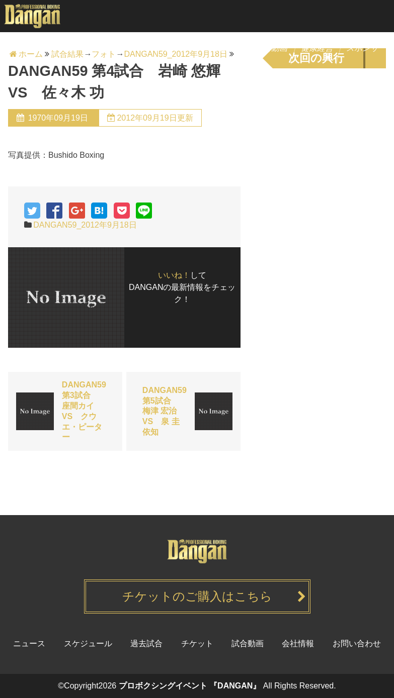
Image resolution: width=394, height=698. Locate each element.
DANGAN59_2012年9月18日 (84, 225)
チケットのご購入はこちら (197, 596)
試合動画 (272, 48)
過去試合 (226, 48)
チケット (181, 48)
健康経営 (317, 48)
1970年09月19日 (58, 118)
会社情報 (298, 643)
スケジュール (127, 48)
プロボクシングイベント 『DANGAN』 (190, 685)
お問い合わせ (357, 643)
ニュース (73, 48)
